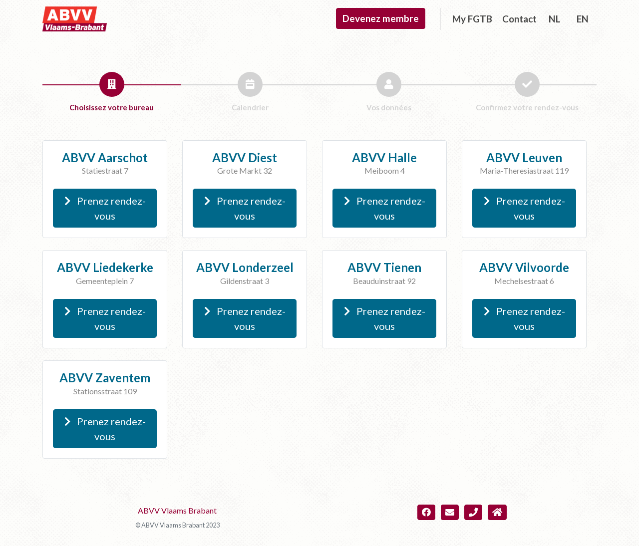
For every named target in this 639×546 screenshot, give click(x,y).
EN (583, 18)
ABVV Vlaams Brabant (177, 510)
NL (555, 18)
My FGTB (472, 18)
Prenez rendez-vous (105, 208)
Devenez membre (380, 18)
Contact (519, 18)
